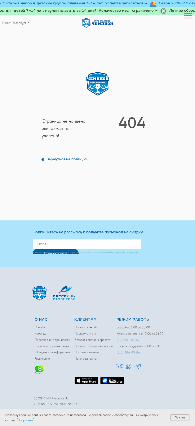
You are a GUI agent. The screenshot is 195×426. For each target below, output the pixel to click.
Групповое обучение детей (52, 346)
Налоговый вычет (86, 358)
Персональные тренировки (52, 340)
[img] (97, 23)
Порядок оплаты (85, 333)
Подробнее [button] (25, 420)
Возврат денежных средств (92, 340)
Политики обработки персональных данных (115, 252)
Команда (40, 333)
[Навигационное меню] (188, 15)
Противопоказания (87, 352)
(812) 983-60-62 (128, 340)
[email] (87, 244)
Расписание (42, 358)
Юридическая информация (52, 352)
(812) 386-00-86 (128, 352)
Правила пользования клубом (94, 346)
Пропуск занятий (86, 327)
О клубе (40, 327)
